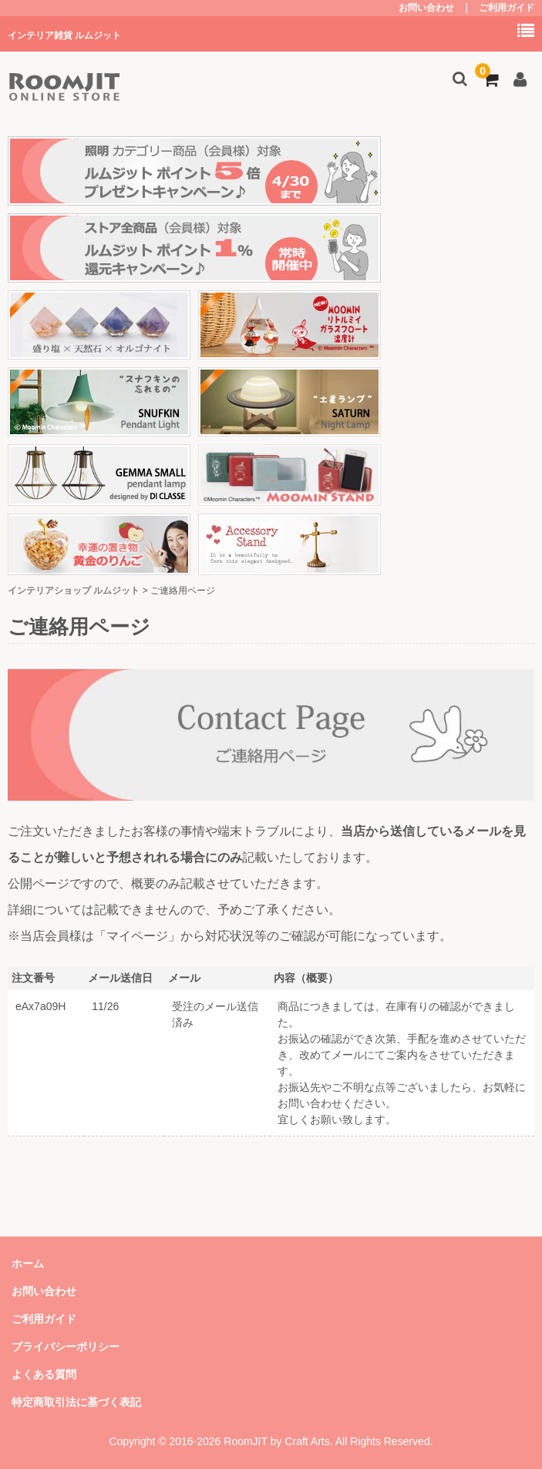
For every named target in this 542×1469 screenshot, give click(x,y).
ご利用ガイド (506, 7)
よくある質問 (44, 1374)
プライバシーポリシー (66, 1346)
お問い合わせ (426, 7)
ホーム (28, 1263)
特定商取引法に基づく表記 (76, 1402)
